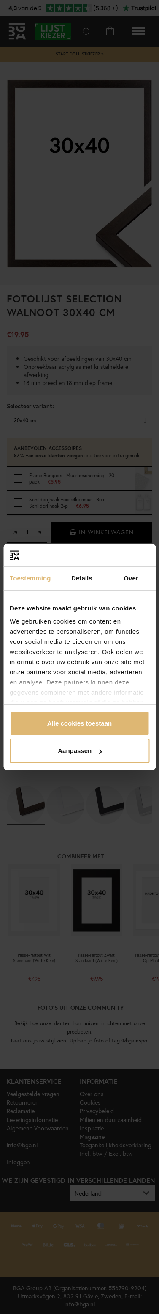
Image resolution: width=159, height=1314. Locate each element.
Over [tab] (131, 578)
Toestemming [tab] (30, 578)
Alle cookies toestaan (79, 723)
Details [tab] (81, 578)
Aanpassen (80, 750)
